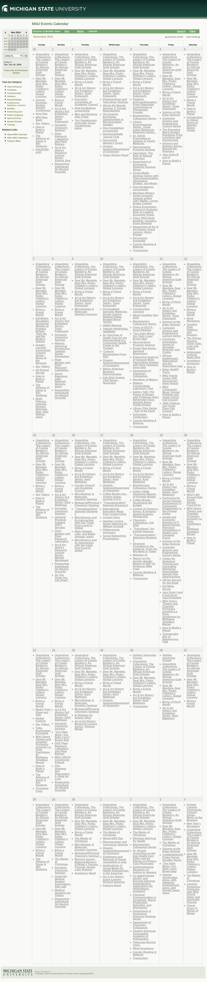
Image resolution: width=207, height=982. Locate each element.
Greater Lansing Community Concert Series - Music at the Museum (43, 354)
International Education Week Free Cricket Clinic (114, 511)
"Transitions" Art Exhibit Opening (143, 530)
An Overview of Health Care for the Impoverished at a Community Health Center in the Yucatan (115, 342)
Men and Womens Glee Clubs (86, 115)
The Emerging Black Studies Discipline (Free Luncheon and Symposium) (172, 134)
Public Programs (15, 115)
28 (9, 50)
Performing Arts (14, 112)
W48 (5, 50)
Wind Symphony (143, 948)
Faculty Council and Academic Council (84, 488)
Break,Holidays (14, 100)
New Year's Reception (194, 825)
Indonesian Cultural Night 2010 (194, 355)
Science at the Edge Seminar (171, 113)
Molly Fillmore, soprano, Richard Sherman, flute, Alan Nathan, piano (42, 407)
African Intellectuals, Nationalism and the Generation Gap (172, 360)
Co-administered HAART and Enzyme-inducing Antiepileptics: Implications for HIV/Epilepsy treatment (144, 883)
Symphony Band (85, 873)
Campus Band (112, 885)
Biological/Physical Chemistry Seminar (87, 504)
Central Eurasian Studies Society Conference (43, 105)
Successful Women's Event (113, 141)
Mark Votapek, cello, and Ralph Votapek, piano (85, 534)
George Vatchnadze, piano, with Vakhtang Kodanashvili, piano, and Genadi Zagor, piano (171, 883)
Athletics (11, 96)
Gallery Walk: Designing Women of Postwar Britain (144, 494)
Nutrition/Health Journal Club (113, 135)
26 (24, 47)
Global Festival (41, 720)
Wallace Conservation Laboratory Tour (143, 386)
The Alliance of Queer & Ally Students (42, 141)
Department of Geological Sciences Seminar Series (144, 165)
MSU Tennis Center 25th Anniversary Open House (170, 379)
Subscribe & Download (16, 70)
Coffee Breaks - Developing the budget (143, 503)
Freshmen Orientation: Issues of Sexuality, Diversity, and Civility (171, 346)
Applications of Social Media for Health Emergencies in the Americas (115, 869)
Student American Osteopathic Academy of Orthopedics (144, 934)
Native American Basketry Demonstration (113, 371)
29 (12, 50)
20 (27, 44)
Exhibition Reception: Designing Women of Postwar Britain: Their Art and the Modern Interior (42, 330)
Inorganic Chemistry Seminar (61, 127)
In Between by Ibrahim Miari (84, 716)
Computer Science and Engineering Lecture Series (171, 122)
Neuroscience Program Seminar (144, 148)
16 (15, 44)
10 (18, 41)
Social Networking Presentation (114, 537)
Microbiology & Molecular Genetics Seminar (86, 312)
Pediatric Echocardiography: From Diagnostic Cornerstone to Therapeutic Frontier (145, 106)
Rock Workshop (193, 320)
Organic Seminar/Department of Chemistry (116, 149)
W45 (5, 41)
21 (9, 47)
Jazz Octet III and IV (170, 156)
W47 (5, 47)
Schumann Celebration (140, 416)
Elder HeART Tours (170, 371)
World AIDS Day (113, 838)
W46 (5, 44)
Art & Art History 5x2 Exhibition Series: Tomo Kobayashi (62, 115)
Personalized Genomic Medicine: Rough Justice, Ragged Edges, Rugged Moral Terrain (115, 316)
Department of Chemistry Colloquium (142, 373)
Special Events (14, 118)
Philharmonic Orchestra (111, 531)
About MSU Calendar (17, 134)
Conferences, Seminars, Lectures (16, 104)
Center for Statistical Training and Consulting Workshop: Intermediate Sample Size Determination (171, 567)
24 (18, 47)
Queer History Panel (115, 155)
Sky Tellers (43, 123)
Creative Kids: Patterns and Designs (192, 329)
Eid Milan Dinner (168, 587)
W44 (5, 38)
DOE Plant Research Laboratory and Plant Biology (62, 748)
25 (21, 47)
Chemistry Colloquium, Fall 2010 (143, 523)
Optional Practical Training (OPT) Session (60, 522)
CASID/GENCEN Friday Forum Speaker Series (172, 857)
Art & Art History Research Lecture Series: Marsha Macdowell (61, 552)
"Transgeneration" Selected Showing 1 (86, 511)
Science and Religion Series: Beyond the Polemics (172, 147)
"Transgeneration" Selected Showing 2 (115, 504)
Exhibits (11, 109)
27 (27, 47)
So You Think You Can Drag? (61, 577)
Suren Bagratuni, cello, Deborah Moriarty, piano (61, 380)
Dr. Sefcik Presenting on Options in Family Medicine (144, 139)
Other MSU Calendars (17, 138)
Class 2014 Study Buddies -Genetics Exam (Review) (144, 221)
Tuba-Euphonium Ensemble (43, 730)
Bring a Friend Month (59, 102)
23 (15, 47)
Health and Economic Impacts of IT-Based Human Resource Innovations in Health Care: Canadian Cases (171, 527)
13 (27, 41)
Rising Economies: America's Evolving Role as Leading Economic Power (145, 210)
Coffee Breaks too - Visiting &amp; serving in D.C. (115, 496)
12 (24, 41)
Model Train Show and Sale (43, 712)
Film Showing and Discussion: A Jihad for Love (62, 772)
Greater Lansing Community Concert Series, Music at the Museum (194, 812)
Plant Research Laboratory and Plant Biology (62, 139)
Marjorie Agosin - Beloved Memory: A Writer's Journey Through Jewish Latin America (86, 864)
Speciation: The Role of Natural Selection (143, 156)
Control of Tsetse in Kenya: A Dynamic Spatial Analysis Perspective (145, 512)
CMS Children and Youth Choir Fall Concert (171, 407)
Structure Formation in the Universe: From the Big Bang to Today (145, 547)
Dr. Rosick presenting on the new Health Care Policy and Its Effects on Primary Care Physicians (145, 857)
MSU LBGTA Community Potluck (62, 760)
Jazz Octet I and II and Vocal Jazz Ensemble (172, 595)
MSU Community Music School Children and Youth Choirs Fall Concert (171, 393)
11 (21, 41)
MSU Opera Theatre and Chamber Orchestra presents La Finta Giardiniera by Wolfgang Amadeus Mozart (171, 613)
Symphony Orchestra (194, 362)
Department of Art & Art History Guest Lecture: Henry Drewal (145, 230)
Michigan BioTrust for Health (144, 840)
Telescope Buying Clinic (144, 944)
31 (9, 38)
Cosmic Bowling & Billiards (144, 246)
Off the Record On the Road (171, 581)
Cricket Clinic (111, 517)
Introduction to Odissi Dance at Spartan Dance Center (194, 124)
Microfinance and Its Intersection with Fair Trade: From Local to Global (86, 522)
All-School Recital (42, 371)
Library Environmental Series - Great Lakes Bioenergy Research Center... (144, 127)
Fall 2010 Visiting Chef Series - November (114, 380)
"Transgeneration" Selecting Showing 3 (145, 537)
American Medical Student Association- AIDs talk (63, 881)
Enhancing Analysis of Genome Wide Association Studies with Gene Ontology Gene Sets (145, 362)
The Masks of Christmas (83, 840)
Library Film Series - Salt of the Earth (145, 410)
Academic (12, 90)
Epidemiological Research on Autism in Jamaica (144, 870)
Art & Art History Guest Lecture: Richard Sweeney (114, 879)
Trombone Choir (42, 790)
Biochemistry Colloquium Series (144, 117)
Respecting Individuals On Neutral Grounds (62, 167)
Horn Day (42, 113)
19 (24, 44)
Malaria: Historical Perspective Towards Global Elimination (62, 350)
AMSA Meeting (112, 325)
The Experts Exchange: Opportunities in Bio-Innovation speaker (113, 119)
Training (11, 125)
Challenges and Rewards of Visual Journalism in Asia (115, 859)
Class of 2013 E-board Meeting (143, 329)
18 (21, 44)
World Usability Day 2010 (145, 316)
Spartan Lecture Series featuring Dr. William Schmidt (115, 524)
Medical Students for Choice (62, 893)
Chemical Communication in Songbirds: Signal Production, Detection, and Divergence (144, 901)
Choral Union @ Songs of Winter (192, 909)
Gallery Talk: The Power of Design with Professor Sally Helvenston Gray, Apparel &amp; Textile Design (145, 398)
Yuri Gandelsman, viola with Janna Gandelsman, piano (86, 124)
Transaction (140, 250)
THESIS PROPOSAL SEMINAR (115, 330)
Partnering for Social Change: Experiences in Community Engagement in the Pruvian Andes (172, 506)
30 (15, 50)
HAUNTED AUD (42, 151)
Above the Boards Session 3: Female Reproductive (114, 108)
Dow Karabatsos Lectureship (85, 109)
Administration (14, 93)
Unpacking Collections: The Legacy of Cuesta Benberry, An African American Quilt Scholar (43, 64)
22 (12, 47)
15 (12, 44)
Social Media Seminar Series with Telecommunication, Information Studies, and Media (146, 178)
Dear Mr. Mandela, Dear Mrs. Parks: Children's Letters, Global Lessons (42, 87)
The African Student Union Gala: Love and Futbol (194, 343)
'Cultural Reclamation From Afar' (114, 354)
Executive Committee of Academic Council (86, 102)
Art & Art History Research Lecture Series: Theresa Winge (86, 725)
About (37, 972)
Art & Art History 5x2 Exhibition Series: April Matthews (62, 499)
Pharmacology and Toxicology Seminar (115, 101)
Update (16, 73)
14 (9, 44)
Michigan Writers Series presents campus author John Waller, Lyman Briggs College (145, 198)
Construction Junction (141, 310)
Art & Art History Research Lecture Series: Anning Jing (62, 154)
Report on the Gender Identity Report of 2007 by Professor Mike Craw (144, 563)
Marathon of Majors (145, 379)
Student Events (14, 121)
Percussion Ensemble (140, 239)
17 (18, 44)
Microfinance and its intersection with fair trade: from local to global (86, 545)
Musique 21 (140, 554)
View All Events (14, 87)
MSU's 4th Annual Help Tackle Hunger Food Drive (194, 499)
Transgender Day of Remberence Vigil (170, 637)
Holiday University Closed (144, 656)
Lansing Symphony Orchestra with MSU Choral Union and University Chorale (194, 893)
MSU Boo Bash (42, 119)
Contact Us (46, 972)
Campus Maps (14, 141)
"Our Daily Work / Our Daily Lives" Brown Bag (144, 336)
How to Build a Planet (40, 129)
